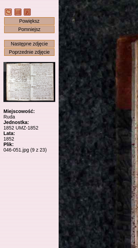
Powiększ (29, 21)
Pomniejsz (29, 29)
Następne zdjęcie (29, 43)
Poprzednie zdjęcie (29, 52)
